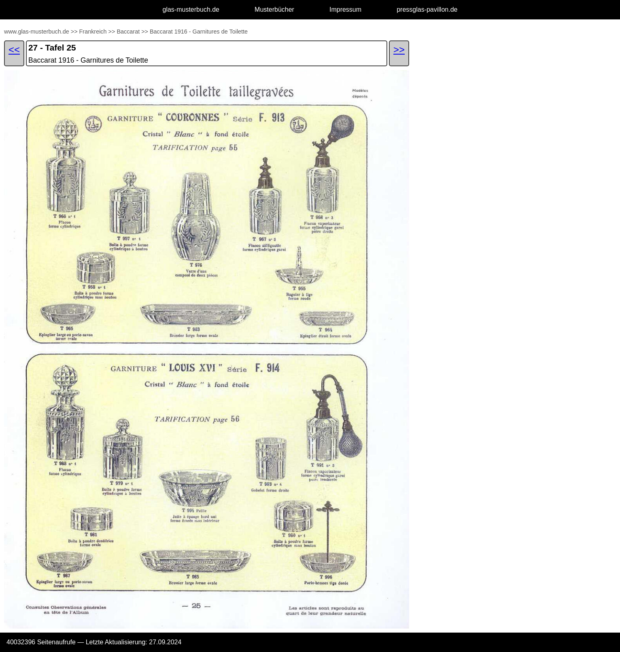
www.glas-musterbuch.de (36, 31)
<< (14, 49)
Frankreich (93, 31)
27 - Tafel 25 (52, 47)
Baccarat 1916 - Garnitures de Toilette (199, 31)
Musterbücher (274, 9)
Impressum (345, 9)
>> (74, 31)
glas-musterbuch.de (191, 9)
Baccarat (128, 31)
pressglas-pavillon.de (427, 9)
